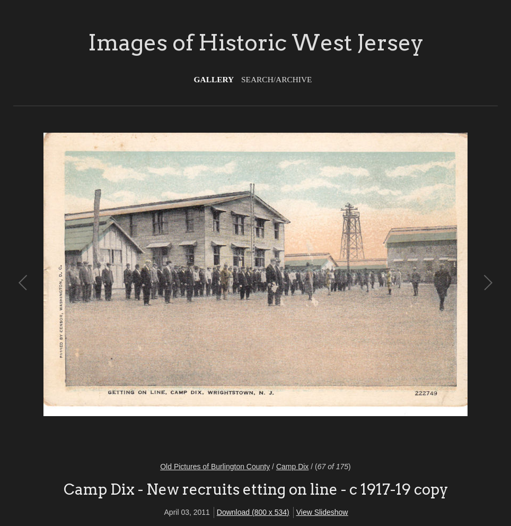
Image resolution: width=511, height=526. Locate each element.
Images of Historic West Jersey (256, 42)
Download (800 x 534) (253, 512)
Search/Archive (276, 79)
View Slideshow (322, 512)
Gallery (214, 79)
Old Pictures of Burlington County (215, 466)
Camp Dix (292, 466)
